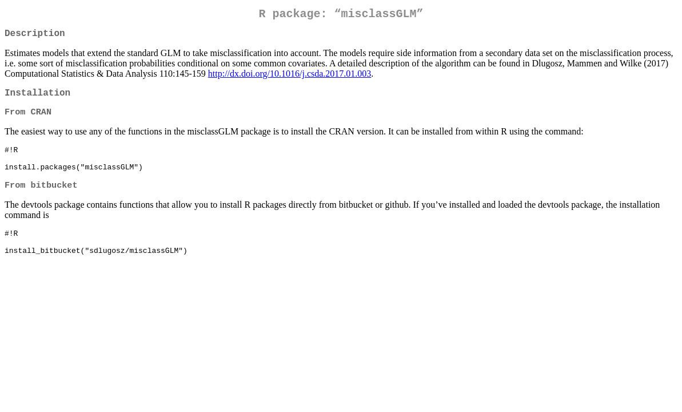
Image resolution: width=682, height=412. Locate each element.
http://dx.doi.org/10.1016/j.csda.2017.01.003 (289, 78)
